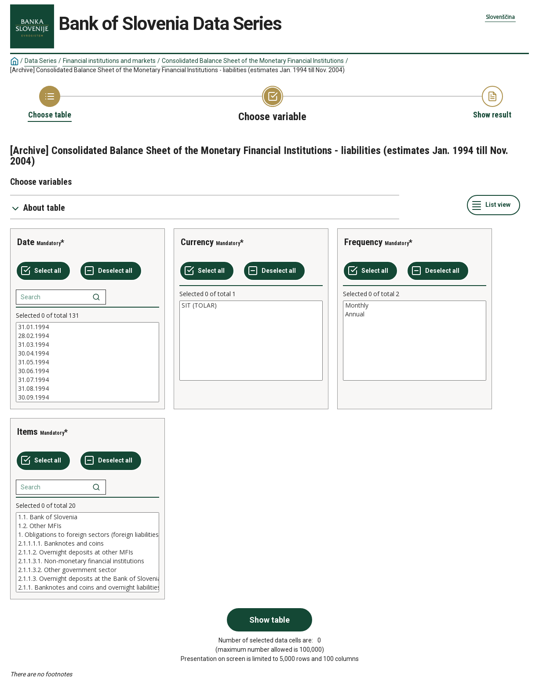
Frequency (363, 242)
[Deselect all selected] (111, 271)
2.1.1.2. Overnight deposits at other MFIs (87, 552)
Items (27, 431)
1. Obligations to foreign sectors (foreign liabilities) (87, 534)
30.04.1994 (87, 353)
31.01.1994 (87, 327)
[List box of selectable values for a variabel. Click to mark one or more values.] (87, 362)
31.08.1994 (87, 388)
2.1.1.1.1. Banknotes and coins (87, 543)
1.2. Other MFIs (87, 525)
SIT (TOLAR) (251, 305)
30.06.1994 (87, 371)
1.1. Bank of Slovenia (87, 517)
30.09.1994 (87, 397)
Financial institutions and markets (109, 60)
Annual (414, 314)
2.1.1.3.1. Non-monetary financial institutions (87, 561)
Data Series (41, 60)
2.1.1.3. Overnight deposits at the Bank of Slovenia (87, 578)
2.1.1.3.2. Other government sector (87, 569)
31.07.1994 (87, 379)
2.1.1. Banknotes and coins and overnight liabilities (87, 587)
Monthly (414, 305)
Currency (197, 242)
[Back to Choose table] (50, 103)
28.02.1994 (87, 335)
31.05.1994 (87, 362)
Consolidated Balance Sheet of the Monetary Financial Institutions (253, 60)
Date (25, 242)
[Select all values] (43, 271)
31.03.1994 (87, 344)
